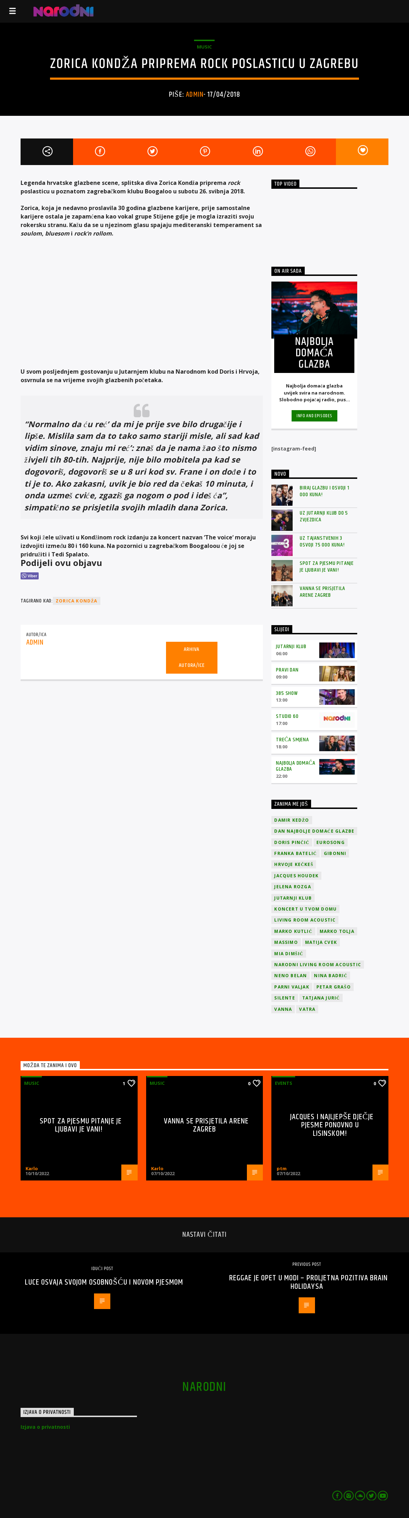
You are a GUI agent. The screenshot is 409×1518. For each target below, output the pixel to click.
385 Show (287, 693)
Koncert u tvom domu (305, 909)
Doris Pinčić (291, 842)
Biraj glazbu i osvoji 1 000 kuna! (324, 491)
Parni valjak (291, 987)
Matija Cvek (321, 942)
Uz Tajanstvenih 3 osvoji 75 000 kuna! (322, 541)
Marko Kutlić (293, 931)
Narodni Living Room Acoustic (317, 965)
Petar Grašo (333, 987)
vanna (283, 1009)
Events (283, 1083)
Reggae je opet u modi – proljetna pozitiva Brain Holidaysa (308, 1282)
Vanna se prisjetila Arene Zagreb (322, 592)
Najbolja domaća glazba (295, 766)
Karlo (32, 1168)
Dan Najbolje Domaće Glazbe (314, 831)
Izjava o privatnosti (45, 1426)
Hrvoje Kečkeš (293, 864)
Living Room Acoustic (305, 920)
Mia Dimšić (288, 954)
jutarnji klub (293, 898)
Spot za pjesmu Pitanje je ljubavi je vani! (327, 566)
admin (194, 94)
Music (204, 47)
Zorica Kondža (77, 601)
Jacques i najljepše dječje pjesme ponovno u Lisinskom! (332, 1125)
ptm (282, 1168)
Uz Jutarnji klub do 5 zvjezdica (324, 516)
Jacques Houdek (296, 876)
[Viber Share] (30, 575)
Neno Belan (290, 976)
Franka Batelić (295, 853)
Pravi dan (287, 669)
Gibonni (335, 853)
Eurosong (330, 842)
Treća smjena (292, 739)
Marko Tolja (337, 931)
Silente (284, 998)
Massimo (286, 942)
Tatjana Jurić (321, 998)
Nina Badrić (330, 976)
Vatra (307, 1009)
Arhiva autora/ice (191, 657)
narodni (204, 1387)
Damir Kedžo (291, 820)
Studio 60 (287, 716)
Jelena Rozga (292, 887)
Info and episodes (314, 415)
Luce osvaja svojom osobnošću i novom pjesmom (104, 1282)
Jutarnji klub (291, 646)
